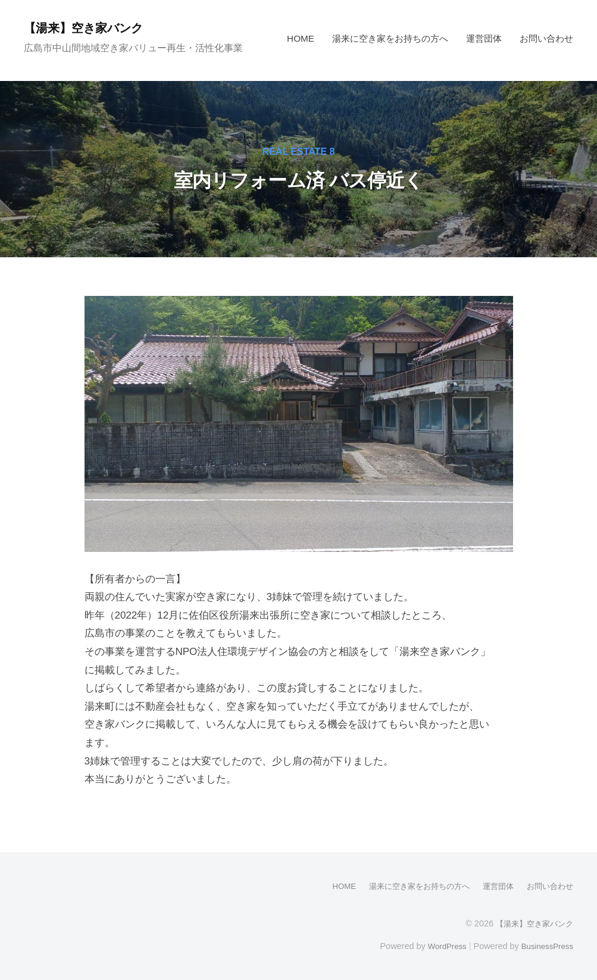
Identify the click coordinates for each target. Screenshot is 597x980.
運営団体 (484, 38)
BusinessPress (545, 945)
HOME (300, 38)
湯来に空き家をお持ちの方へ (390, 38)
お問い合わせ (546, 38)
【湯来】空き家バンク (90, 27)
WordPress (440, 945)
